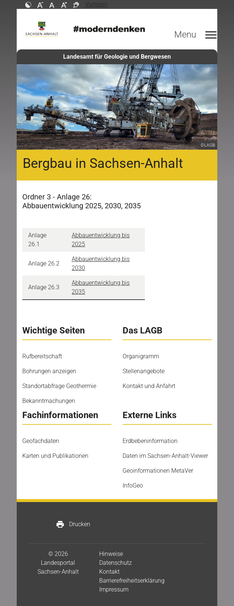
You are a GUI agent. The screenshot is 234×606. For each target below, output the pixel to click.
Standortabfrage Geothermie (59, 386)
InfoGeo (133, 485)
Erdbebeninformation (150, 440)
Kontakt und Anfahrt (149, 386)
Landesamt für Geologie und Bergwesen (117, 56)
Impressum (114, 589)
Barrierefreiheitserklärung (132, 580)
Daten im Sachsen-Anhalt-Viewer (165, 455)
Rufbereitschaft (42, 356)
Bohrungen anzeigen (49, 371)
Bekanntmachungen (48, 400)
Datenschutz (115, 562)
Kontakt (109, 571)
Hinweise (111, 553)
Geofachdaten (40, 440)
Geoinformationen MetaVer (158, 470)
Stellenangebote (144, 371)
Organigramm (141, 356)
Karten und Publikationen (55, 455)
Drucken (73, 524)
